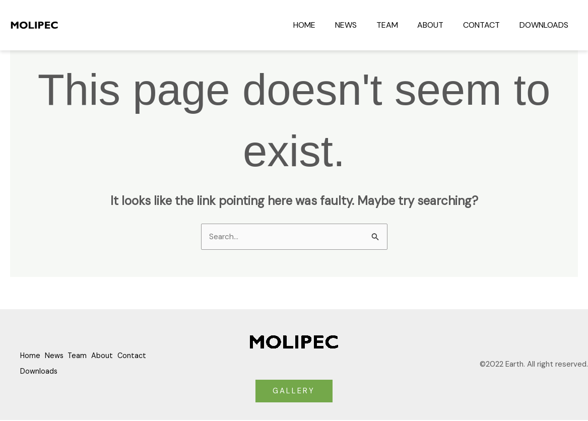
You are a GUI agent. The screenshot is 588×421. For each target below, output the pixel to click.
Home (323, 25)
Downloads (545, 25)
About (439, 25)
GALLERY (294, 391)
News (361, 25)
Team (399, 25)
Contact (486, 25)
